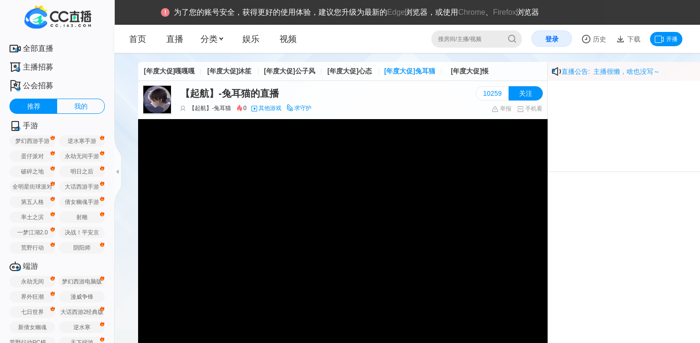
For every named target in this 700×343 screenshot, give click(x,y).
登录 (552, 39)
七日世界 (32, 312)
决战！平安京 (82, 232)
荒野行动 (32, 247)
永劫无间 (32, 281)
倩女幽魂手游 (82, 202)
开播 (666, 39)
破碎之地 (32, 171)
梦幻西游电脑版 (82, 281)
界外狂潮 (32, 296)
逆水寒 (81, 327)
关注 (525, 93)
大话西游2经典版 (82, 312)
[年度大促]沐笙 (229, 71)
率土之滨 (32, 217)
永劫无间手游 (82, 156)
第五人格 (32, 202)
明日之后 (81, 171)
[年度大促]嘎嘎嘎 (169, 71)
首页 (137, 39)
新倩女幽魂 (32, 327)
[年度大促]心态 (349, 71)
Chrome (471, 12)
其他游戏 (270, 108)
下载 (632, 39)
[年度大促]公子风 (289, 71)
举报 (501, 108)
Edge (396, 12)
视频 (288, 39)
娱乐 (251, 39)
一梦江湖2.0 (32, 232)
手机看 (529, 108)
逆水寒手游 (82, 141)
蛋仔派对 (32, 156)
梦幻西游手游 (32, 141)
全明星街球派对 (32, 186)
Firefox (504, 12)
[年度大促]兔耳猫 (409, 71)
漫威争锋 (81, 296)
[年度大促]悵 (470, 71)
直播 (174, 39)
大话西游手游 (82, 186)
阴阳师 (81, 247)
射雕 (82, 217)
